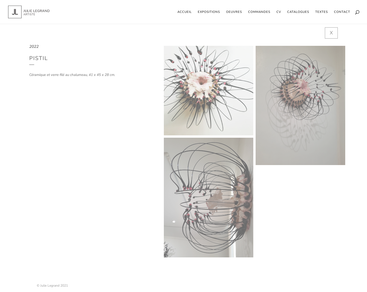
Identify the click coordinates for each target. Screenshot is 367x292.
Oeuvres (234, 12)
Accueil (184, 12)
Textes (321, 12)
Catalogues (298, 12)
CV (278, 12)
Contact (342, 12)
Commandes (259, 12)
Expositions (209, 12)
